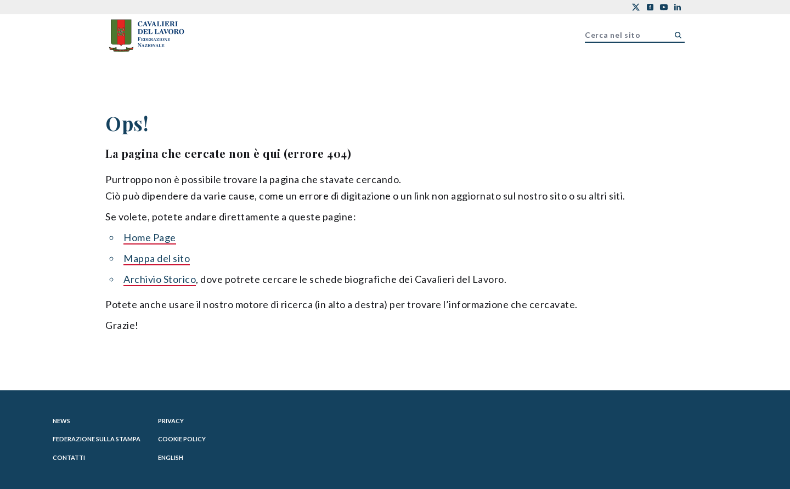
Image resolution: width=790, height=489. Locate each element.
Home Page (149, 237)
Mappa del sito (156, 258)
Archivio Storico (159, 279)
